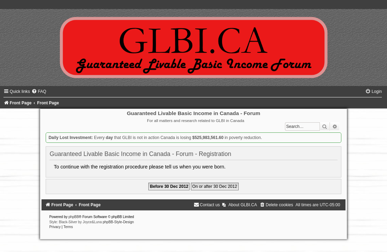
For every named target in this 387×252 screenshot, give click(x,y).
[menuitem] (38, 91)
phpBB (73, 217)
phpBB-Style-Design (118, 222)
